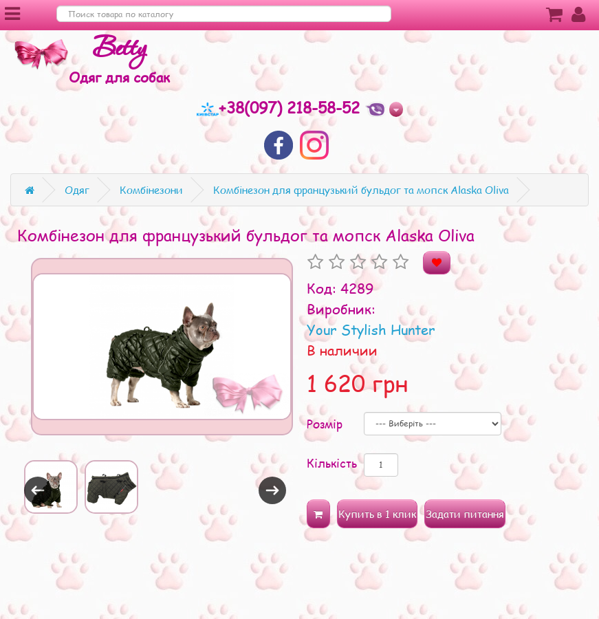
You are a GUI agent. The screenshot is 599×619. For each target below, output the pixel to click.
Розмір (324, 424)
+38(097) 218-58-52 (280, 107)
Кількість (332, 463)
